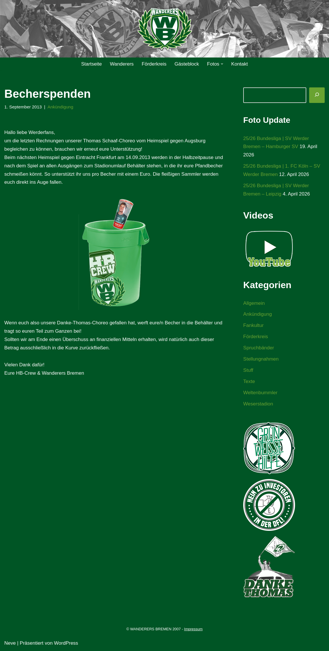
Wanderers (122, 64)
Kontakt (239, 64)
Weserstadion (258, 404)
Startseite (91, 64)
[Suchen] (317, 95)
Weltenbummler (260, 392)
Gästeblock (186, 64)
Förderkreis (154, 64)
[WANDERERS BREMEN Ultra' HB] (164, 29)
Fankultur (253, 325)
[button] (222, 64)
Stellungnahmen (261, 359)
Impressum (193, 629)
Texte (249, 381)
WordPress (66, 643)
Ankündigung (60, 106)
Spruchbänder (258, 348)
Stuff (248, 370)
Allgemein (254, 303)
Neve (10, 643)
